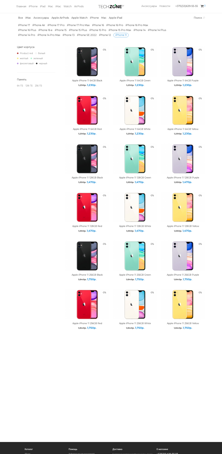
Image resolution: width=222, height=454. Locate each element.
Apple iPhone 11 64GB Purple (183, 80)
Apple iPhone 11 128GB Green (135, 177)
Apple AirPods (60, 17)
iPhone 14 (140, 30)
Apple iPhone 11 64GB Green (135, 80)
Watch (68, 6)
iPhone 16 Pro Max (137, 25)
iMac (58, 6)
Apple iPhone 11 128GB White (135, 226)
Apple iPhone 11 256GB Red (87, 323)
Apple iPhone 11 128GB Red (87, 226)
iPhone (33, 6)
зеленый (37, 58)
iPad (42, 6)
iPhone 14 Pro (26, 35)
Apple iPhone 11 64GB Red (87, 129)
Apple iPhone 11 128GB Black (87, 177)
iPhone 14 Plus (157, 30)
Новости (164, 6)
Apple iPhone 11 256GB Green (135, 274)
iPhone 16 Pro (114, 25)
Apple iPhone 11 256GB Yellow (183, 323)
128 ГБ (29, 85)
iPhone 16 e (45, 30)
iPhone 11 (121, 35)
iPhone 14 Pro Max (49, 35)
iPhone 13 (69, 35)
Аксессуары (149, 6)
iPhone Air (39, 25)
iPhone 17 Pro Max (78, 25)
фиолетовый (25, 63)
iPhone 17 (24, 25)
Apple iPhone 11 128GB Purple (183, 177)
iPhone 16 (98, 25)
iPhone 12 (105, 35)
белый (40, 53)
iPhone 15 (61, 30)
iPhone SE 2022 (87, 35)
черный (41, 63)
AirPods (79, 6)
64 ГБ (20, 85)
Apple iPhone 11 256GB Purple (183, 274)
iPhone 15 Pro (97, 30)
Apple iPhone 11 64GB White (135, 129)
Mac (50, 6)
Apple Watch (79, 17)
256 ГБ (38, 85)
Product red (25, 53)
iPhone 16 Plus (27, 30)
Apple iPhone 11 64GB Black (87, 80)
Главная (21, 6)
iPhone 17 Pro (56, 25)
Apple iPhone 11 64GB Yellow (182, 129)
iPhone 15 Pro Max (120, 30)
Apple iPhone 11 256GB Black (87, 274)
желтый (22, 58)
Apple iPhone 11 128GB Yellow (183, 226)
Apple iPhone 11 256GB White (135, 323)
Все (20, 17)
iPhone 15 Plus (78, 30)
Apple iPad (115, 17)
